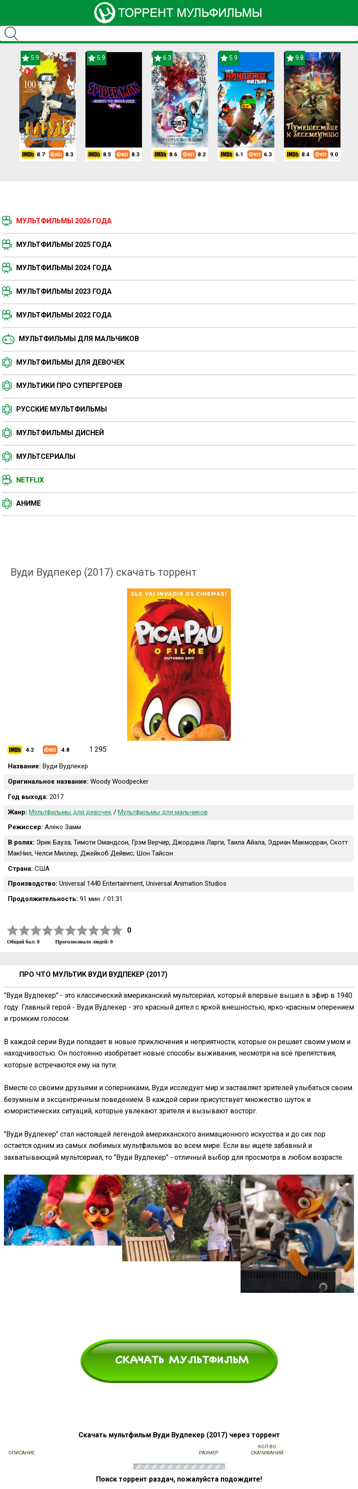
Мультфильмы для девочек (70, 362)
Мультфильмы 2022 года (64, 315)
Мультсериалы (45, 456)
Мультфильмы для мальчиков (79, 338)
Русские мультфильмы (61, 409)
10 (117, 930)
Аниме (28, 503)
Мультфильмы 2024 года (64, 268)
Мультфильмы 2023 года (64, 291)
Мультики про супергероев (69, 385)
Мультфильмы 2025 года (64, 244)
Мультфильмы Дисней (60, 433)
